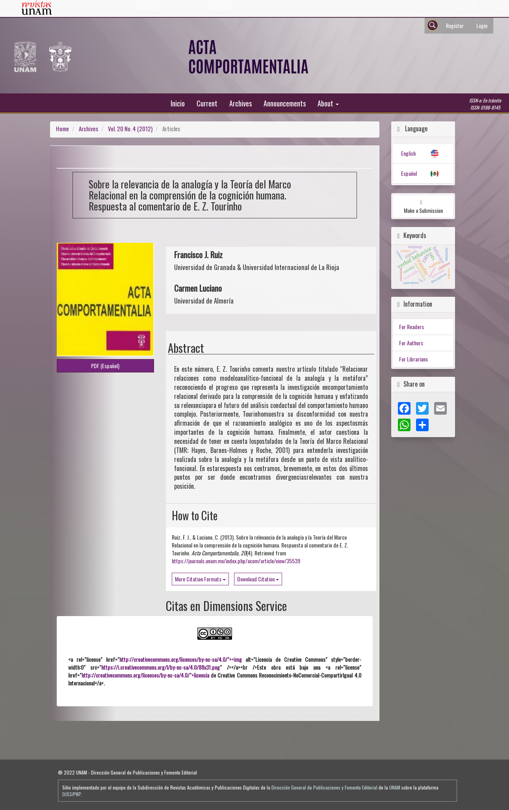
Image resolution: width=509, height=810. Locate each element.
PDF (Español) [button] (105, 365)
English (408, 153)
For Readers (411, 326)
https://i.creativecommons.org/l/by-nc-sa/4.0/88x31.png (160, 667)
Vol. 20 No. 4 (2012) (130, 128)
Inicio (178, 103)
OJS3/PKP (71, 794)
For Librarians (413, 359)
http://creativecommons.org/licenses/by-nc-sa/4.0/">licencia (145, 675)
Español (409, 173)
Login (481, 25)
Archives (240, 103)
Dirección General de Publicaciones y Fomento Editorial (324, 787)
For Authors (411, 343)
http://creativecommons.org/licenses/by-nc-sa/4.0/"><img (180, 659)
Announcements (285, 103)
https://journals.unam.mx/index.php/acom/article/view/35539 (236, 561)
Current (207, 103)
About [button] (328, 103)
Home (62, 128)
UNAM (394, 787)
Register (455, 25)
